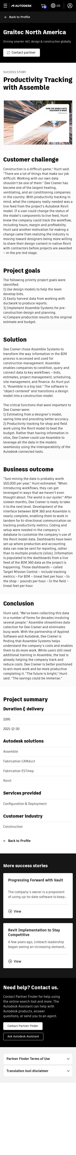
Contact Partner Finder (22, 1026)
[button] (38, 1059)
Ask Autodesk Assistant (23, 1036)
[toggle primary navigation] (8, 5)
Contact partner (21, 52)
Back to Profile (17, 840)
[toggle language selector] (55, 5)
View (14, 911)
